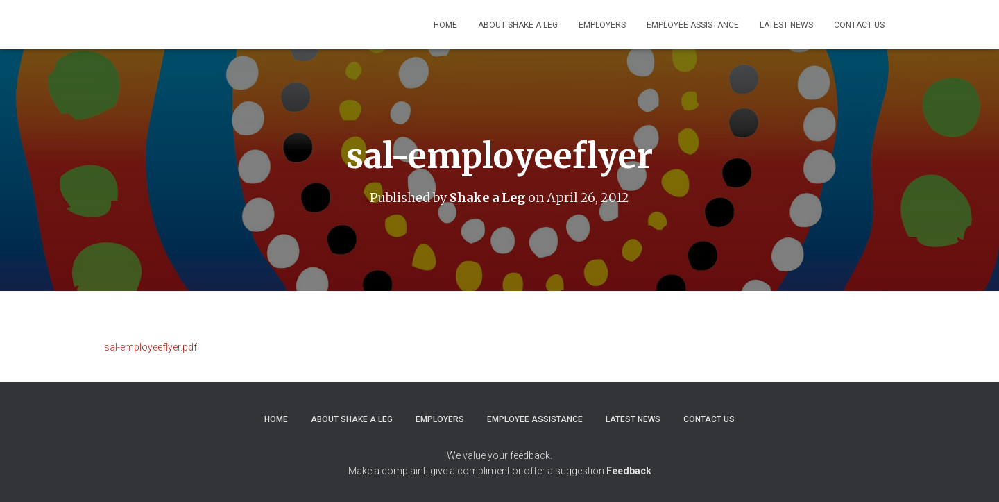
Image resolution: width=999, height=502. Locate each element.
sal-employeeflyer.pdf (150, 347)
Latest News (786, 25)
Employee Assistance (693, 25)
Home (445, 25)
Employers (602, 25)
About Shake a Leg (518, 25)
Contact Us (859, 25)
